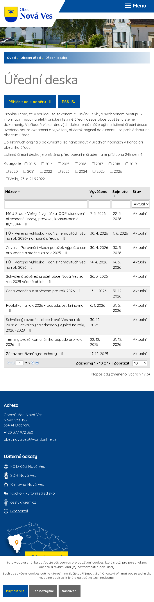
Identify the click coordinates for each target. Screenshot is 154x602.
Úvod (11, 58)
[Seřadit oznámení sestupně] (19, 191)
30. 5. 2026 (117, 250)
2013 (32, 163)
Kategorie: (12, 163)
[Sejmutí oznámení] (121, 204)
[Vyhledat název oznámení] (46, 204)
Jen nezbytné (44, 591)
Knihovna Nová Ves (27, 484)
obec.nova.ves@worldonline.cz (30, 439)
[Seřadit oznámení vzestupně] (19, 190)
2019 (133, 163)
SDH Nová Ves (23, 475)
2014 (49, 163)
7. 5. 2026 (98, 213)
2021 (31, 171)
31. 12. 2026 (117, 293)
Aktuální (140, 213)
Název (11, 191)
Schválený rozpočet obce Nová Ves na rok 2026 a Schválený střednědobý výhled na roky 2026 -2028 (45, 324)
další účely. (107, 567)
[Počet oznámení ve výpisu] (139, 363)
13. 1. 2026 (98, 290)
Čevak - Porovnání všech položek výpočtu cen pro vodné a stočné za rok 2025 (46, 250)
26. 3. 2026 (99, 276)
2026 (118, 171)
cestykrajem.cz (23, 502)
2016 (82, 163)
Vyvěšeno (98, 191)
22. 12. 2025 (95, 342)
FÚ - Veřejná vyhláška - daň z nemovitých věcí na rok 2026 (46, 265)
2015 (65, 163)
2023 (65, 171)
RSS (69, 101)
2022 (48, 171)
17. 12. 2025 (99, 353)
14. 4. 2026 (98, 262)
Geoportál (19, 511)
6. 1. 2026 (97, 305)
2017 (99, 163)
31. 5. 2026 (117, 308)
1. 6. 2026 (120, 233)
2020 (13, 171)
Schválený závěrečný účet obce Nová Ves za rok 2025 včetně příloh (44, 279)
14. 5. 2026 (117, 265)
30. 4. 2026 (99, 233)
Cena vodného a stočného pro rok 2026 (44, 290)
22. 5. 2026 (117, 216)
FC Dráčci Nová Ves (27, 466)
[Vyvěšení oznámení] (99, 204)
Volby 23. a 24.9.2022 (27, 178)
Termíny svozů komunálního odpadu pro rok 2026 (44, 342)
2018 (116, 163)
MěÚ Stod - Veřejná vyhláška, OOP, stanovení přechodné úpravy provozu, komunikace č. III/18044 (45, 218)
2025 (101, 171)
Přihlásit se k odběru (30, 101)
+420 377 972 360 (18, 432)
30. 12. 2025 (95, 322)
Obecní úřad (30, 58)
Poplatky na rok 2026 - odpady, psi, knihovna (44, 308)
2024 (83, 171)
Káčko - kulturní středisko (32, 493)
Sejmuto (120, 191)
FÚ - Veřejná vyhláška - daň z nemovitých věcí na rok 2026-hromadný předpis (46, 236)
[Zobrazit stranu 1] (19, 362)
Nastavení (71, 591)
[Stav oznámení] (140, 204)
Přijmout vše (15, 591)
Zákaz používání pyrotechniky (35, 353)
